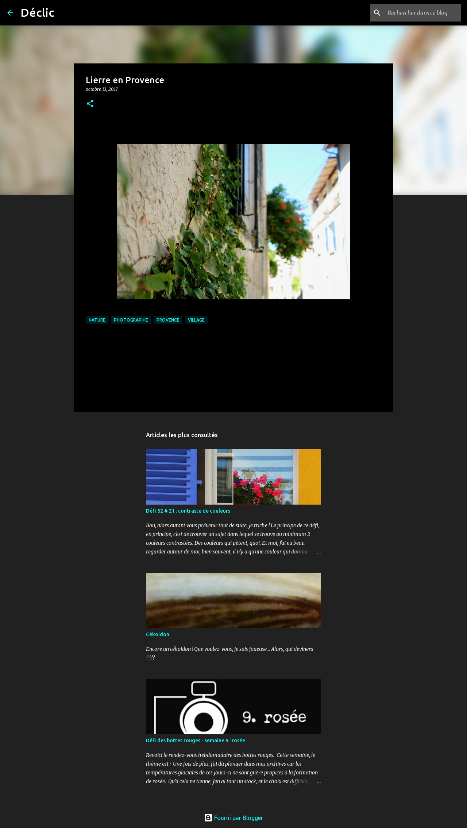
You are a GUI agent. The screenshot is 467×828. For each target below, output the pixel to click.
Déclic (37, 12)
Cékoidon (157, 634)
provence (168, 320)
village (196, 320)
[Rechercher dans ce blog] (423, 13)
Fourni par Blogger (233, 818)
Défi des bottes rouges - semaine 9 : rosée (195, 740)
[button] (90, 104)
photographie (131, 320)
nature (97, 320)
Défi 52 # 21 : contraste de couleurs (188, 511)
